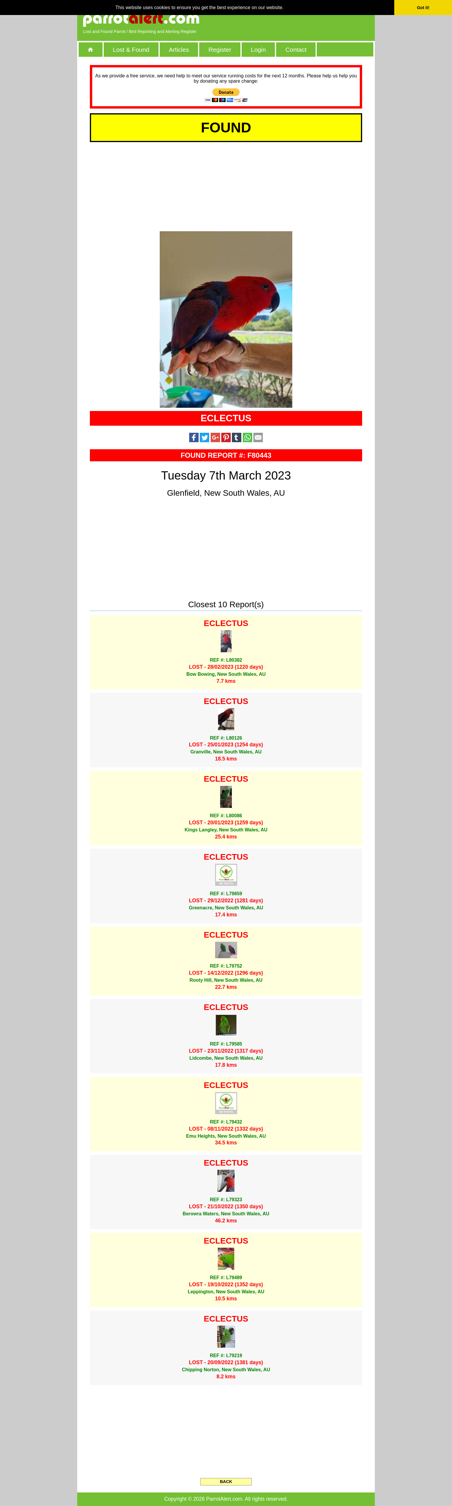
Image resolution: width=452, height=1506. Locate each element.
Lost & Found (131, 49)
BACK (226, 1481)
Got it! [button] (423, 7)
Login (258, 49)
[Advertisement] (301, 19)
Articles (179, 49)
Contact (296, 49)
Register (219, 49)
